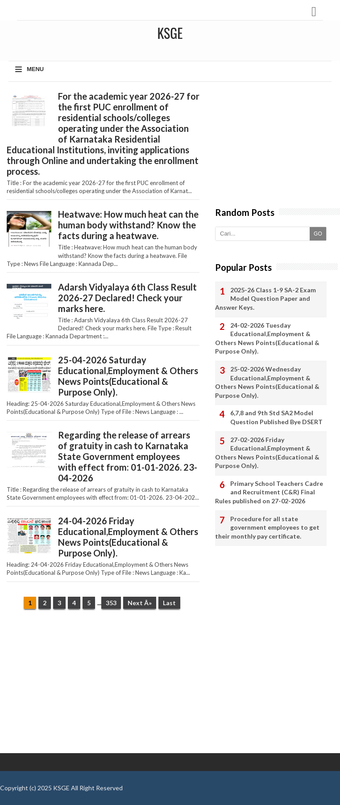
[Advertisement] (103, 686)
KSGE (61, 788)
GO (318, 234)
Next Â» (140, 603)
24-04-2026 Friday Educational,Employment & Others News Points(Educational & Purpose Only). (128, 536)
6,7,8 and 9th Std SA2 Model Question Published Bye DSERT (276, 417)
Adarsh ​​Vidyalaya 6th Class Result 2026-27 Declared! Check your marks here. (127, 298)
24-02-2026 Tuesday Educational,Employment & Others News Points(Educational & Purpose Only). (267, 338)
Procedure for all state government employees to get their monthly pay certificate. (267, 527)
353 (111, 603)
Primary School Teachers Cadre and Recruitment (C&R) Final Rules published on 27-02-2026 (269, 492)
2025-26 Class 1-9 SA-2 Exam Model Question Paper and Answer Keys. (265, 298)
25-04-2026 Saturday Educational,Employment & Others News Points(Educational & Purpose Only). (128, 375)
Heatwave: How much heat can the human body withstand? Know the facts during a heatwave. (128, 225)
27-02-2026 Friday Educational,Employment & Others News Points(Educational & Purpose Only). (267, 453)
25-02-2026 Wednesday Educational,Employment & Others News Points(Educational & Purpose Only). (267, 382)
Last (169, 603)
